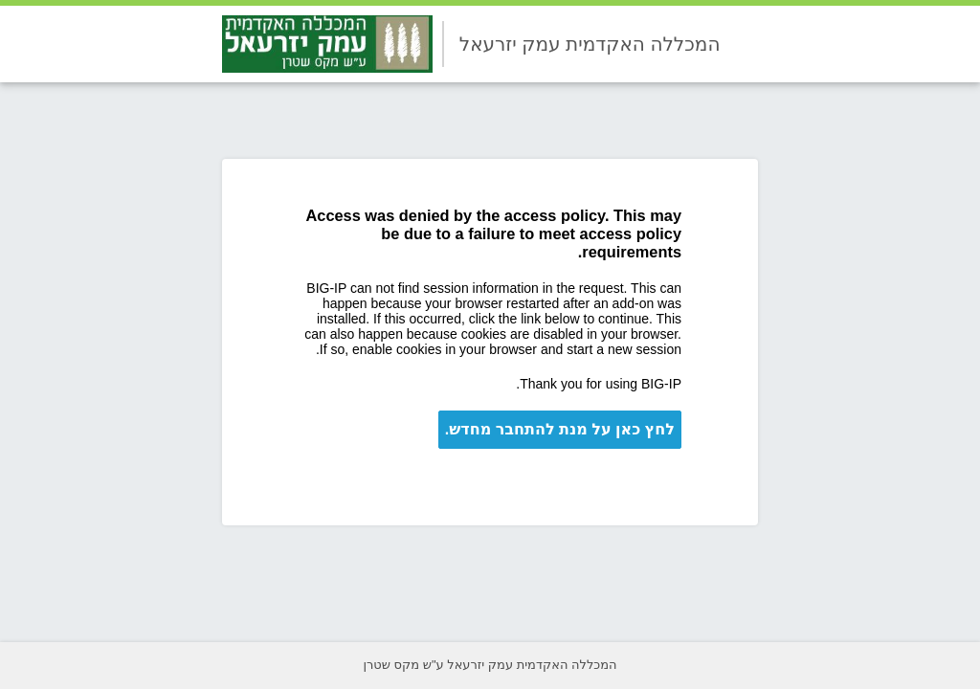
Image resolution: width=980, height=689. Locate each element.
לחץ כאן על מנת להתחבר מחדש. (560, 429)
